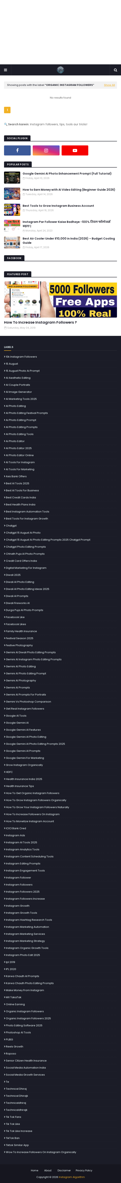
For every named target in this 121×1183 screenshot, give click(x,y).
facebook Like (15, 617)
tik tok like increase (19, 1131)
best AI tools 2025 (17, 483)
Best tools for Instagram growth (27, 519)
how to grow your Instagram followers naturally (37, 807)
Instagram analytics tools (22, 849)
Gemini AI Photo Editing (21, 666)
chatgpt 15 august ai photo (23, 533)
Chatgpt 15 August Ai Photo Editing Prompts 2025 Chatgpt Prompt (48, 540)
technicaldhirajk (16, 1110)
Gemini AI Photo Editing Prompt (26, 673)
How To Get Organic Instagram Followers (32, 793)
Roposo (11, 1053)
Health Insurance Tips (20, 786)
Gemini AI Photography (21, 680)
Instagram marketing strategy (25, 941)
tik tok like (13, 1124)
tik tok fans (13, 1117)
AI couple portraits (18, 385)
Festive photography (19, 645)
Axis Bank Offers (16, 476)
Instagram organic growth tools (27, 948)
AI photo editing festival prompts (27, 413)
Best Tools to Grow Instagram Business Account (58, 206)
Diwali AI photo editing (20, 582)
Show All (109, 85)
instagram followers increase (25, 899)
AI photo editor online (20, 455)
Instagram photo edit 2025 (23, 955)
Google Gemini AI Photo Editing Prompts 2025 (35, 744)
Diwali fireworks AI (18, 603)
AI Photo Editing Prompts (22, 427)
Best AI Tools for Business (22, 490)
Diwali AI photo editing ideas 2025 (27, 589)
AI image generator (19, 392)
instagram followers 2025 (23, 892)
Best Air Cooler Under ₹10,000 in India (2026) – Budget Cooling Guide (69, 241)
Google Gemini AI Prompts (23, 751)
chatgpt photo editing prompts (26, 547)
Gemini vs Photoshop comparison (28, 702)
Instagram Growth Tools (21, 913)
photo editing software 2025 (24, 1025)
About (48, 1170)
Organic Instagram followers (25, 1011)
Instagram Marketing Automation (27, 927)
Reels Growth (14, 1046)
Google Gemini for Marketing (25, 758)
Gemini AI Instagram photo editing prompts (34, 659)
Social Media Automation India (26, 1068)
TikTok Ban (13, 1138)
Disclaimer (64, 1170)
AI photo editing (16, 406)
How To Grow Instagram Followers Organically (36, 800)
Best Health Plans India (20, 504)
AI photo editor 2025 (19, 448)
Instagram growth (17, 906)
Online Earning (15, 1004)
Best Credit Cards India (21, 497)
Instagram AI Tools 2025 (21, 842)
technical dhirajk (17, 1096)
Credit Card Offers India (21, 561)
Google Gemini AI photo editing (26, 737)
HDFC (9, 772)
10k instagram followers (21, 357)
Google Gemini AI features (23, 730)
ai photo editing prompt (21, 420)
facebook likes (16, 624)
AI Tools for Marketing (20, 469)
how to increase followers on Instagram (33, 814)
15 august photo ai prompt (23, 371)
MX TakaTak (13, 997)
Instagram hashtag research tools (29, 920)
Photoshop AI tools (18, 1032)
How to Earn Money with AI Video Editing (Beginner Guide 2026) (69, 190)
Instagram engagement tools (25, 870)
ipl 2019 (10, 962)
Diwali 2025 (13, 575)
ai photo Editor (15, 441)
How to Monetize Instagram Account (30, 821)
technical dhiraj (16, 1089)
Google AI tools (16, 716)
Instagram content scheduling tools (30, 856)
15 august (12, 364)
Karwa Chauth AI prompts (22, 976)
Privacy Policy (84, 1170)
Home (34, 1170)
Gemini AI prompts (18, 687)
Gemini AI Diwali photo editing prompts (31, 652)
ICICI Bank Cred (16, 828)
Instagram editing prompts (23, 863)
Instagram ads (15, 835)
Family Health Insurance (21, 631)
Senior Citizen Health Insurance (26, 1061)
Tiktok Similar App (17, 1145)
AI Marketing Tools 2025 (21, 399)
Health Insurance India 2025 (24, 779)
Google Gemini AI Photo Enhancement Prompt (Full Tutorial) (67, 174)
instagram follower (18, 878)
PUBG (9, 1039)
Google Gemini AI (17, 723)
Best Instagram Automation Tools (27, 511)
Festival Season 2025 (19, 638)
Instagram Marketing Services (25, 934)
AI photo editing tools (20, 434)
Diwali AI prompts (17, 596)
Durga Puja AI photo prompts (24, 610)
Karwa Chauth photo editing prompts (30, 983)
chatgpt (11, 526)
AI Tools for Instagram (20, 462)
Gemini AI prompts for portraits (26, 694)
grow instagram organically (24, 765)
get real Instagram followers (25, 709)
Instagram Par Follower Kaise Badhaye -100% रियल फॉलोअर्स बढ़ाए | (66, 224)
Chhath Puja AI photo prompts (25, 554)
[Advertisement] (60, 32)
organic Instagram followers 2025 (28, 1018)
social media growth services (25, 1075)
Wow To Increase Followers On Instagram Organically (41, 1152)
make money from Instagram (25, 990)
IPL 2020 (11, 969)
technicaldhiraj (16, 1103)
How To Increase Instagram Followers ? (40, 322)
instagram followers (19, 885)
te (7, 1082)
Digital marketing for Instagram (26, 568)
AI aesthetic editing (18, 378)
